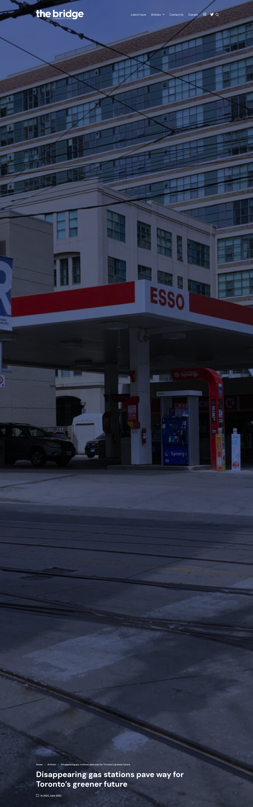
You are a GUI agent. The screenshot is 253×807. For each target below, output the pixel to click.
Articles (152, 14)
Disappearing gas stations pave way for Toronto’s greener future (95, 764)
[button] (215, 14)
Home (39, 764)
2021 (46, 795)
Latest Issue (135, 14)
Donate (189, 14)
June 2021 (56, 795)
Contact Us (173, 14)
